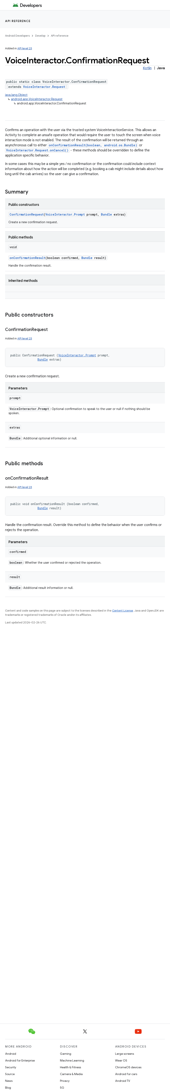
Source (10, 1074)
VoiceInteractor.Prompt (65, 214)
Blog (8, 1087)
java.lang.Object (16, 95)
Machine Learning (72, 1060)
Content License (122, 610)
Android (10, 1054)
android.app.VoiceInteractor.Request (37, 99)
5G (62, 1087)
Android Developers (17, 35)
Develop (40, 35)
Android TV (122, 1081)
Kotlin (147, 68)
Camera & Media (71, 1074)
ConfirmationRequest (27, 214)
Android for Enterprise (20, 1060)
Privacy (65, 1081)
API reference (18, 21)
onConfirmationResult (27, 258)
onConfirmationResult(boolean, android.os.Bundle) (93, 145)
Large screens (124, 1054)
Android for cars (126, 1074)
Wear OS (121, 1060)
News (9, 1081)
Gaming (65, 1054)
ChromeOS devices (128, 1067)
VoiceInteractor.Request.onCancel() (37, 150)
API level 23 (24, 48)
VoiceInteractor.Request (44, 87)
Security (10, 1067)
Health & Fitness (70, 1067)
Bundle (106, 214)
